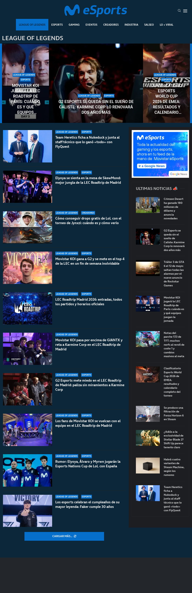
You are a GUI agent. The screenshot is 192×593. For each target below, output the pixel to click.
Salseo (149, 24)
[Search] (179, 11)
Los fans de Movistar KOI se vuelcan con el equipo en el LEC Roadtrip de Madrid (88, 423)
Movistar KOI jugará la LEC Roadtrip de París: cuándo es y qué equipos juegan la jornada (25, 99)
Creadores (111, 24)
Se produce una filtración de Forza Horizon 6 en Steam (174, 413)
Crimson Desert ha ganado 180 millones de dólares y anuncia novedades (173, 208)
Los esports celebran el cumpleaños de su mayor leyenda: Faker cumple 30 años (87, 504)
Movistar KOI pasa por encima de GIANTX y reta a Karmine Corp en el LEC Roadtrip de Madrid (89, 345)
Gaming (74, 24)
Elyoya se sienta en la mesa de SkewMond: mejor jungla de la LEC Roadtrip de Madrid (88, 180)
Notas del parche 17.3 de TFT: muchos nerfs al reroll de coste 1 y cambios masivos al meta (174, 344)
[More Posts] (64, 536)
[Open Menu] (185, 11)
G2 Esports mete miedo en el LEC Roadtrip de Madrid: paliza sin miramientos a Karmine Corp (89, 385)
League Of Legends (32, 24)
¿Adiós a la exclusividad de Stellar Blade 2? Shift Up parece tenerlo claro (174, 439)
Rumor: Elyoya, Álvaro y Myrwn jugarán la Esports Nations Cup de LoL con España (87, 464)
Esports (57, 24)
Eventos (91, 24)
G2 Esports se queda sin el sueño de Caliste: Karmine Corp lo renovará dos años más (96, 107)
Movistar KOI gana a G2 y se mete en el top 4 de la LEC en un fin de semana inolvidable (90, 261)
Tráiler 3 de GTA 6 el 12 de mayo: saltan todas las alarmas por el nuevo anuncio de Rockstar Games (174, 273)
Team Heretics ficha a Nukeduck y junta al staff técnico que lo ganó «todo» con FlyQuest (87, 142)
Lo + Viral (166, 24)
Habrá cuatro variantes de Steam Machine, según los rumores (174, 467)
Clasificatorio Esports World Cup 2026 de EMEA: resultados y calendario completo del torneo (166, 99)
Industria (131, 24)
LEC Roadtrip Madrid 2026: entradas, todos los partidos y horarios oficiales (88, 301)
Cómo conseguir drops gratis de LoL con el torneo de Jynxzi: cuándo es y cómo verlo (88, 220)
